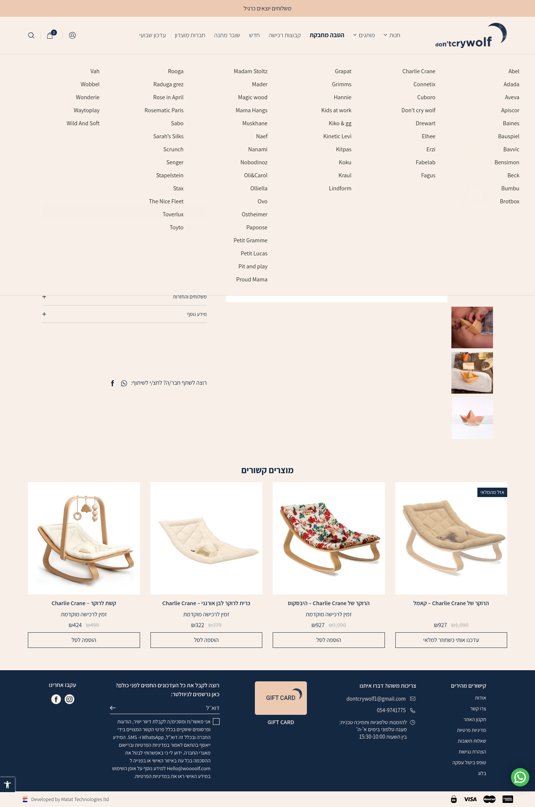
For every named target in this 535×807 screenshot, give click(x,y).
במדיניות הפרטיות (152, 745)
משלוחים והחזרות (190, 296)
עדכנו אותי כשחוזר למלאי (451, 640)
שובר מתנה (227, 35)
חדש (254, 35)
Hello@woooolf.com (189, 768)
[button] (7, 784)
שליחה (116, 708)
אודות (480, 697)
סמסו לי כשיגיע (157, 210)
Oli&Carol (290, 65)
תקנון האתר (475, 719)
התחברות (73, 35)
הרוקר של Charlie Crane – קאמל (451, 603)
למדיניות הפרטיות (83, 181)
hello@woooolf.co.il (64, 188)
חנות (394, 35)
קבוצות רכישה (285, 35)
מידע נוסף (197, 314)
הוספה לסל (329, 640)
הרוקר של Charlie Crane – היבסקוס (329, 603)
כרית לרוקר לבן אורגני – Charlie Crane (206, 603)
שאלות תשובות (472, 740)
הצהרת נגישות (472, 751)
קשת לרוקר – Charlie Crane (84, 603)
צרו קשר (478, 708)
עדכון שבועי (152, 35)
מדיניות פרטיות (471, 730)
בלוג (482, 773)
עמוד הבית (316, 65)
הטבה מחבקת (326, 35)
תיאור (201, 279)
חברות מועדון (190, 35)
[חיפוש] (31, 35)
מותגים (367, 35)
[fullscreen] (239, 289)
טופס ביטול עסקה (469, 762)
